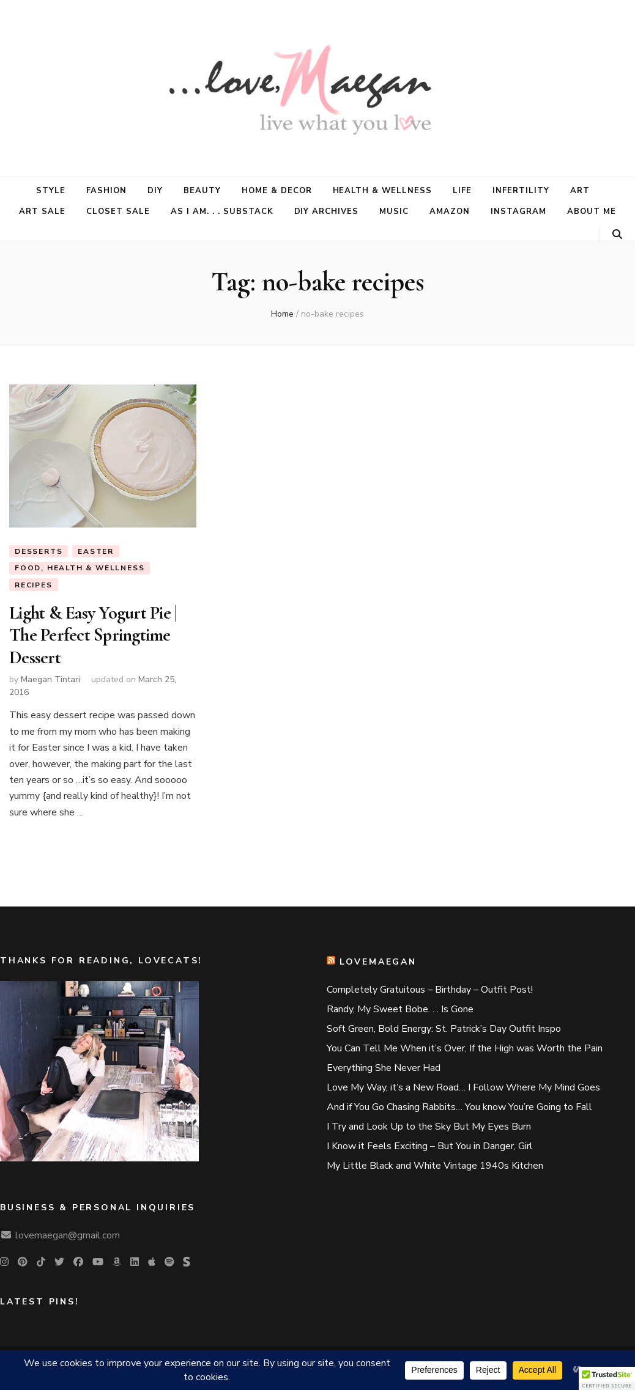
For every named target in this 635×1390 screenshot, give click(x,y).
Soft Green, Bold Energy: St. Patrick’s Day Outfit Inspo (444, 1028)
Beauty (202, 190)
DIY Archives (326, 211)
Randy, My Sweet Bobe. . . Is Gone (400, 1009)
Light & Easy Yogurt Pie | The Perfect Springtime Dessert (93, 635)
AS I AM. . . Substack (222, 211)
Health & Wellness (383, 190)
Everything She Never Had (383, 1068)
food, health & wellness (79, 568)
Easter (96, 551)
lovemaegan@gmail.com (67, 1235)
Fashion (106, 190)
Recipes (34, 585)
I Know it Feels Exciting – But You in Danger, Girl (430, 1146)
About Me (591, 211)
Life (462, 190)
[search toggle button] (617, 234)
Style (50, 190)
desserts (38, 551)
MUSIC (394, 211)
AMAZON (449, 211)
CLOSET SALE (118, 211)
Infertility (520, 190)
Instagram (518, 211)
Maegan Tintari (50, 679)
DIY (155, 190)
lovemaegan (378, 962)
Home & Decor (277, 190)
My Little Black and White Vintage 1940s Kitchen (435, 1165)
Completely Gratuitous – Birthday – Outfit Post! (430, 989)
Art (580, 190)
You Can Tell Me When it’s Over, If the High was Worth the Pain (465, 1048)
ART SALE (42, 211)
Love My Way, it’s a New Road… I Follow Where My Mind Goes (463, 1087)
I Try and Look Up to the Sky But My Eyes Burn (429, 1126)
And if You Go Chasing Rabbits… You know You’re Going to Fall (459, 1107)
